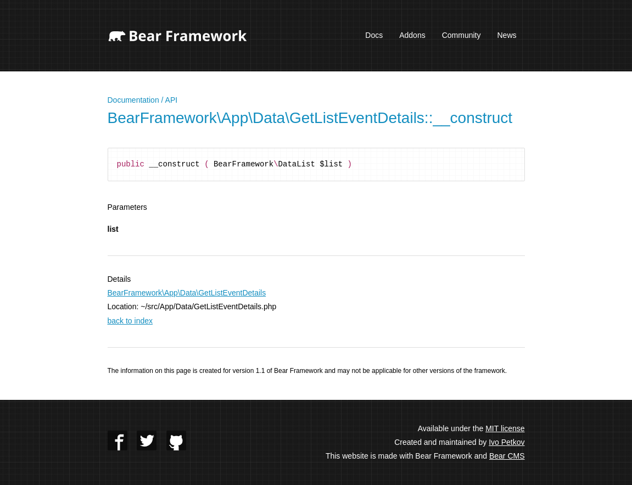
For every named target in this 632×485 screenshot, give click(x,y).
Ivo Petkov (506, 442)
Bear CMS (507, 455)
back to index (130, 320)
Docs (374, 35)
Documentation (133, 100)
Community (461, 35)
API (171, 100)
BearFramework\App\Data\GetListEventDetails (187, 292)
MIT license (504, 428)
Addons (412, 35)
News (506, 35)
